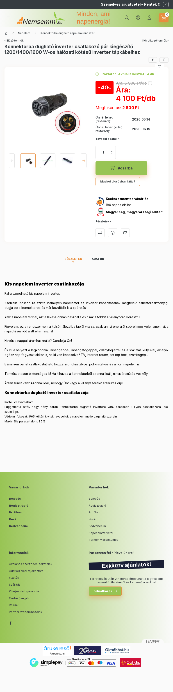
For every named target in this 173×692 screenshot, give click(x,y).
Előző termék (15, 40)
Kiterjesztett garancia (24, 591)
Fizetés (14, 577)
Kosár (13, 519)
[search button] (126, 17)
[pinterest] (163, 60)
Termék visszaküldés (103, 539)
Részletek (102, 221)
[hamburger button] (9, 18)
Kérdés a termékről (112, 232)
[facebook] (152, 60)
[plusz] (111, 151)
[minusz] (111, 153)
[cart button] (163, 17)
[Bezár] (165, 4)
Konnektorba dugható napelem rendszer (67, 33)
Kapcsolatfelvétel (101, 533)
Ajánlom (125, 232)
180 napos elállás (118, 205)
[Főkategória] (6, 33)
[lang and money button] (138, 17)
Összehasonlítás (100, 232)
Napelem (24, 33)
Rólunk (13, 605)
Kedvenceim (18, 526)
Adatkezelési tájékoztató (26, 571)
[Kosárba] (121, 168)
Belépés (15, 498)
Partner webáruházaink (25, 612)
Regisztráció (18, 505)
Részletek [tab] (73, 259)
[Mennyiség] (103, 152)
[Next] (83, 160)
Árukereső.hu (57, 653)
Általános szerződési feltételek (30, 564)
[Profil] (149, 17)
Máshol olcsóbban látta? (117, 181)
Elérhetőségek (19, 598)
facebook (10, 623)
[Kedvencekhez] (159, 66)
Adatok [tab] (98, 259)
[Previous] (12, 160)
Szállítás (14, 584)
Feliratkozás (102, 591)
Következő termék (154, 40)
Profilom (15, 512)
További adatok (106, 139)
